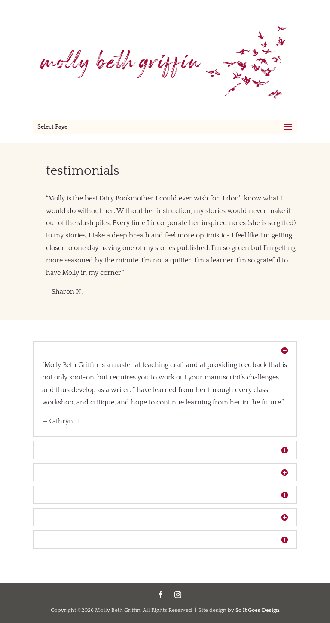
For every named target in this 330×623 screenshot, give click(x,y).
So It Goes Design (257, 610)
